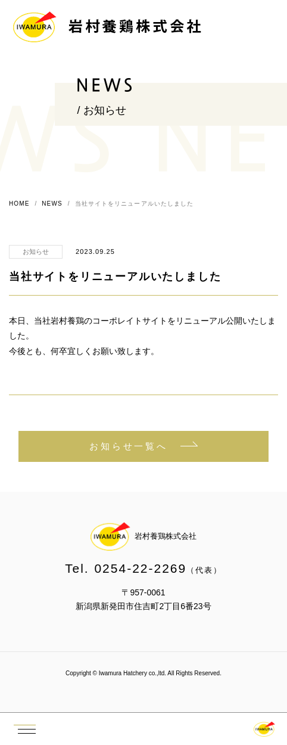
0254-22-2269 (140, 568)
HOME (19, 203)
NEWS (52, 203)
